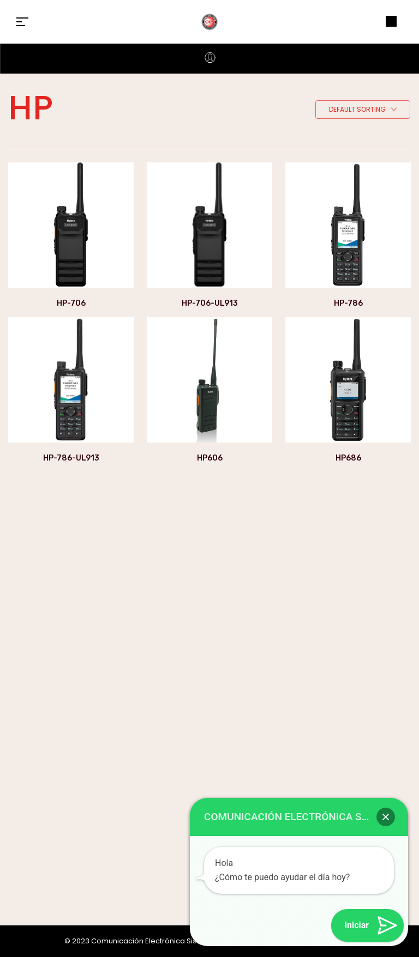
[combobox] (363, 110)
